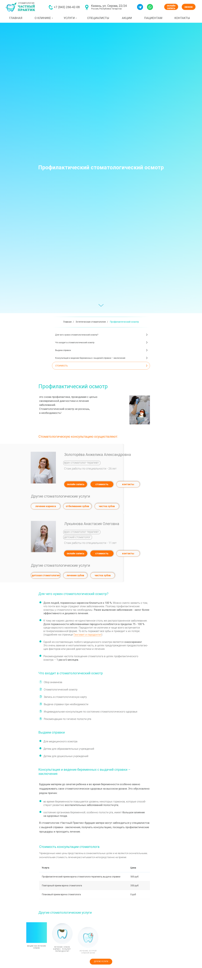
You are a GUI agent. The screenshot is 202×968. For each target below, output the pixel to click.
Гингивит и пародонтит (88, 634)
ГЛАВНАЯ (15, 18)
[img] (51, 7)
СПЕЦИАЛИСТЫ (98, 18)
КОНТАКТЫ (182, 18)
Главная (67, 321)
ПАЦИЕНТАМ (153, 18)
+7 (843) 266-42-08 (67, 7)
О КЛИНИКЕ (43, 18)
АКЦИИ (127, 18)
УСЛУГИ (69, 18)
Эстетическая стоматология (91, 321)
